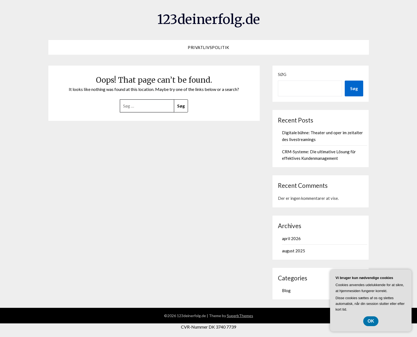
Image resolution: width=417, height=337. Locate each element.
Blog (286, 290)
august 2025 (293, 250)
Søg (282, 74)
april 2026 (291, 238)
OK (371, 321)
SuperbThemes (240, 315)
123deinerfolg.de (208, 19)
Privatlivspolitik (208, 47)
